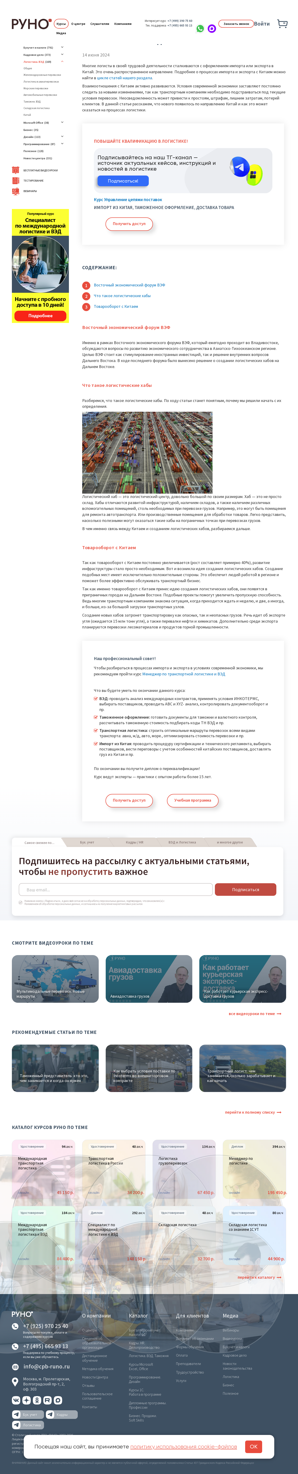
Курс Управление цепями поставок (128, 199)
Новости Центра (95, 1377)
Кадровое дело (34, 54)
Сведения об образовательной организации (96, 1343)
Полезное (30, 151)
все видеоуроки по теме (252, 1013)
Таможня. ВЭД (32, 101)
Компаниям (123, 24)
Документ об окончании (195, 1338)
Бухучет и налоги (35, 47)
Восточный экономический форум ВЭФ (129, 285)
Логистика (231, 1376)
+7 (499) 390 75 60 (179, 21)
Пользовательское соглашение (97, 1396)
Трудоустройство (190, 1372)
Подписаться (245, 889)
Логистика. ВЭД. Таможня (149, 1355)
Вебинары (30, 191)
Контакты (89, 1406)
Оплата (182, 1355)
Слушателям (99, 24)
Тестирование (34, 180)
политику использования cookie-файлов (183, 1447)
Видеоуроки (232, 1338)
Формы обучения (190, 1347)
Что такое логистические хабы (122, 295)
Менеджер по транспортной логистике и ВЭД (183, 674)
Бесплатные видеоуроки (41, 170)
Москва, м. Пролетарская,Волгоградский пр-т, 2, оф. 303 (46, 1383)
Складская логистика (37, 108)
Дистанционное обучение (94, 1357)
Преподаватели (188, 1363)
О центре (78, 24)
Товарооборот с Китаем (116, 306)
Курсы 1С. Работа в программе (145, 1392)
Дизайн (29, 137)
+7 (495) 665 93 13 (179, 25)
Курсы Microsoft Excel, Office (141, 1366)
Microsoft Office (33, 122)
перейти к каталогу (256, 1277)
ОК (253, 1447)
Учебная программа (192, 800)
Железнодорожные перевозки (42, 74)
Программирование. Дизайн (145, 1379)
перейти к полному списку (250, 1112)
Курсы (61, 24)
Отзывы (88, 1385)
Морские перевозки (36, 88)
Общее (28, 68)
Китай (27, 114)
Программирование (37, 144)
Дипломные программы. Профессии (147, 1405)
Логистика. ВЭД (34, 61)
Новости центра (34, 158)
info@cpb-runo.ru (47, 1366)
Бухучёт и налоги (236, 1347)
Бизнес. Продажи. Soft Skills (143, 1417)
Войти (262, 23)
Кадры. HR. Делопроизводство (144, 1345)
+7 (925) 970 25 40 (45, 1326)
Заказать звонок (236, 24)
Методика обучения (97, 1368)
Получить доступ (129, 223)
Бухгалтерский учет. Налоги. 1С (145, 1332)
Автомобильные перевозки (40, 94)
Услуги (181, 1380)
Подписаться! (123, 181)
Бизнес (28, 130)
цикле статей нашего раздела (124, 77)
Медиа (61, 33)
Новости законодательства (237, 1365)
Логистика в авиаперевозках (41, 81)
